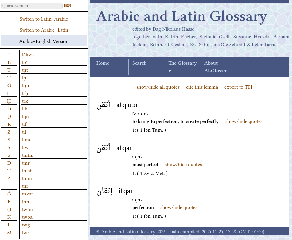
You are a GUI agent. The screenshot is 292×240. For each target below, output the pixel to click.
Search (139, 63)
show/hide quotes (243, 120)
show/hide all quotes (158, 86)
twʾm (27, 208)
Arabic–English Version (44, 40)
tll (24, 131)
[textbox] (32, 6)
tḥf (25, 77)
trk (25, 100)
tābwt (28, 53)
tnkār (27, 193)
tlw (25, 146)
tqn (25, 115)
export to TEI (238, 86)
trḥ (25, 92)
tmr (26, 162)
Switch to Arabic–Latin (44, 29)
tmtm (27, 154)
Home (102, 63)
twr (25, 231)
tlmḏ (27, 139)
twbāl (27, 216)
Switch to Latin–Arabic (44, 18)
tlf (24, 123)
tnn (25, 201)
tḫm (26, 84)
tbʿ (24, 61)
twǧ (26, 224)
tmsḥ (27, 170)
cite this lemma (202, 86)
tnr (25, 185)
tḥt (25, 69)
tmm (27, 177)
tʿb (24, 108)
